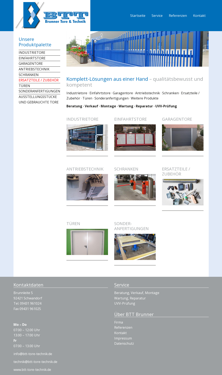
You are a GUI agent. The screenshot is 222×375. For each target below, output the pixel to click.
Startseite (137, 15)
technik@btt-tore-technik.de (35, 361)
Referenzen (178, 15)
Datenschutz (124, 343)
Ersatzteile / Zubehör (39, 80)
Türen (24, 85)
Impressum (123, 338)
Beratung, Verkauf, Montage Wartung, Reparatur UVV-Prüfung (136, 298)
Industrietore (32, 52)
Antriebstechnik (34, 69)
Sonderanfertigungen (39, 91)
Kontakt (199, 15)
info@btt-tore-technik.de (32, 354)
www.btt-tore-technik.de (32, 369)
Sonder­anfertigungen (131, 226)
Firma (118, 322)
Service (157, 15)
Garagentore (31, 63)
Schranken (29, 74)
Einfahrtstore (32, 58)
